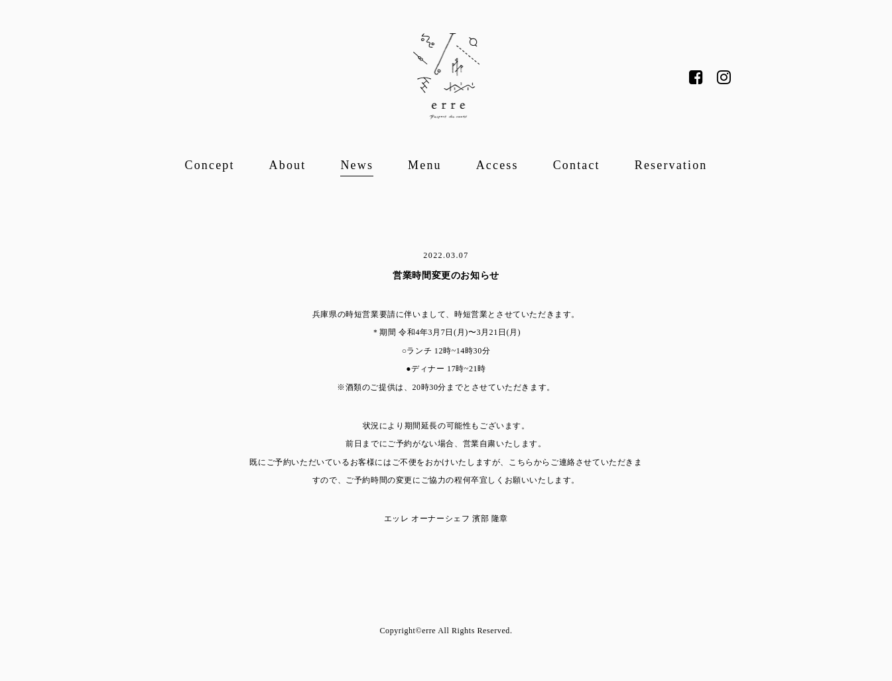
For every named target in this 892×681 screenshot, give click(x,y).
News (356, 165)
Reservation (671, 165)
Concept (210, 165)
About (287, 165)
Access (497, 165)
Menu (425, 165)
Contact (576, 165)
